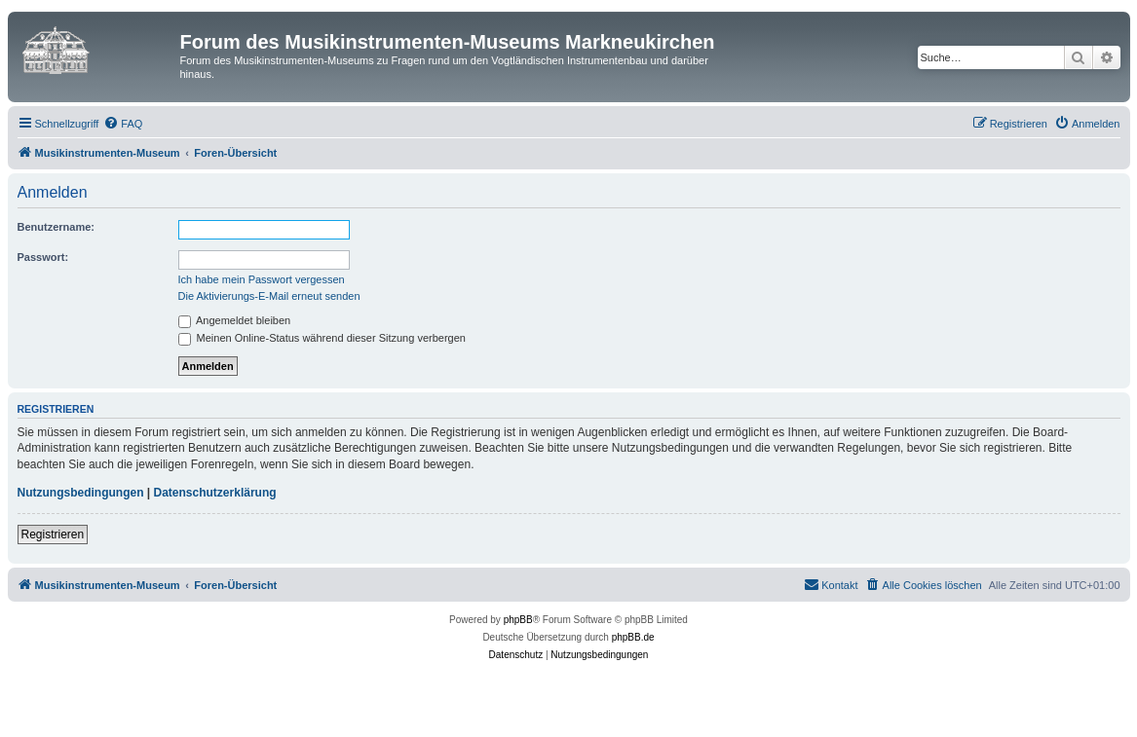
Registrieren (53, 534)
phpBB (518, 619)
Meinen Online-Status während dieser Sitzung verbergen (322, 338)
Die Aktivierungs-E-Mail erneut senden (269, 296)
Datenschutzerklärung (215, 492)
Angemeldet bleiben (234, 320)
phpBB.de (633, 637)
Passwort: (43, 257)
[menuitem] (122, 123)
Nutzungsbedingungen (81, 492)
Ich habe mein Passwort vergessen (261, 279)
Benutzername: (56, 227)
